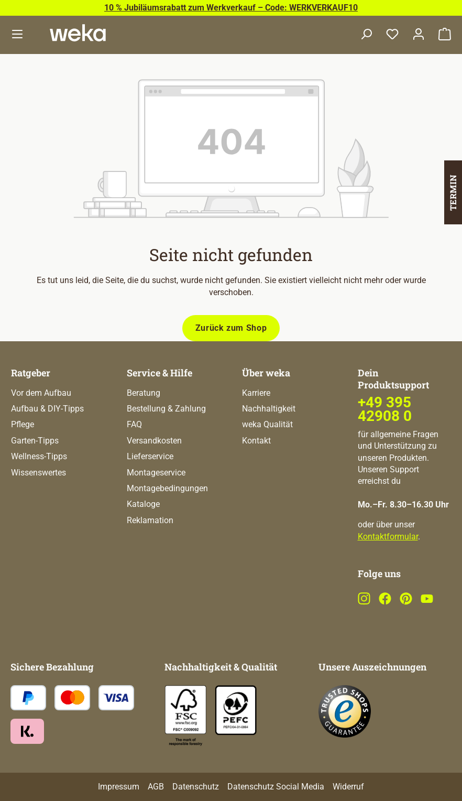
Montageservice (156, 473)
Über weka (266, 372)
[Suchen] (366, 35)
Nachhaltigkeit (268, 409)
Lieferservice (150, 456)
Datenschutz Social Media (275, 787)
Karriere (256, 393)
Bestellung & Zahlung (166, 409)
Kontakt (256, 441)
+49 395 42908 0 (385, 409)
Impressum (118, 787)
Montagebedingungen (167, 488)
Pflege (22, 424)
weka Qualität (267, 424)
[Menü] (17, 35)
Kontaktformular (388, 537)
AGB (156, 787)
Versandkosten (154, 441)
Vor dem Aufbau (41, 393)
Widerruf (348, 787)
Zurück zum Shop (231, 328)
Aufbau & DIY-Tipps (47, 409)
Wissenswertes (38, 473)
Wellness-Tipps (39, 456)
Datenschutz (195, 787)
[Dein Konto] (418, 35)
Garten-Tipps (35, 441)
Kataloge (143, 504)
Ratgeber (30, 372)
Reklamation (150, 520)
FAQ (134, 424)
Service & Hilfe (159, 372)
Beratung (143, 393)
